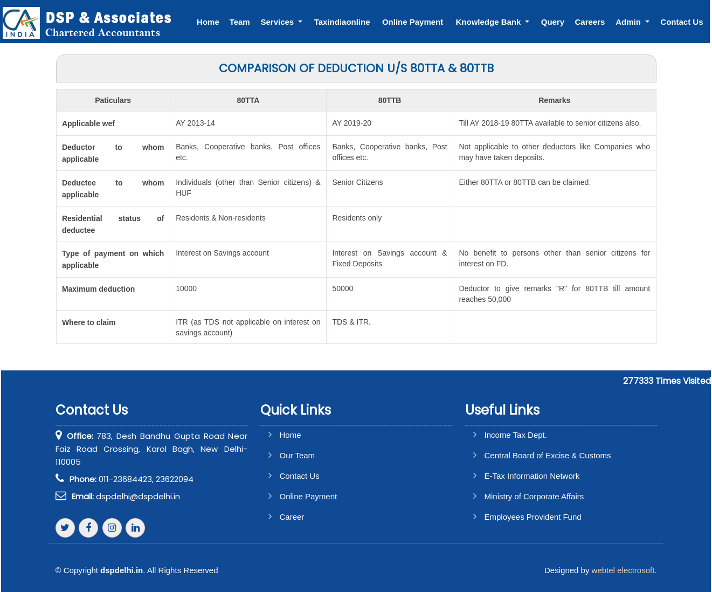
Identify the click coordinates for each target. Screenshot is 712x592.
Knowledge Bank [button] (489, 21)
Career (292, 517)
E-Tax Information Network (532, 476)
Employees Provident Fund (533, 517)
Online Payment (413, 21)
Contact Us (681, 21)
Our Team (297, 455)
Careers (590, 21)
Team (240, 21)
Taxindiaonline (343, 21)
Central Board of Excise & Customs (548, 455)
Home (209, 21)
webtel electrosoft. (624, 570)
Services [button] (279, 21)
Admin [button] (630, 21)
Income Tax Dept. (516, 435)
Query (552, 21)
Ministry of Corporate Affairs (534, 496)
